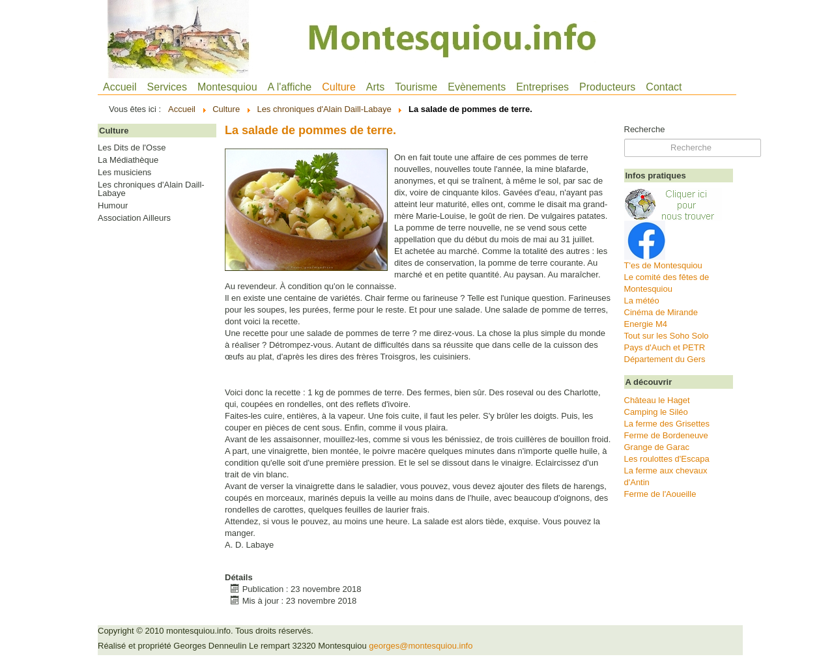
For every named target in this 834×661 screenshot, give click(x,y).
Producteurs (607, 86)
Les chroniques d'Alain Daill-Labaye (151, 189)
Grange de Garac (656, 447)
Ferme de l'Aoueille (660, 494)
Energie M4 (645, 324)
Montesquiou (227, 86)
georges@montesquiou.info (420, 646)
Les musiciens (124, 172)
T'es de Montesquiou (663, 265)
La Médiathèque (128, 160)
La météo (641, 300)
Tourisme (416, 86)
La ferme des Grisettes (667, 424)
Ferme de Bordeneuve (666, 435)
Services (167, 86)
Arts (375, 86)
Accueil (120, 86)
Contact (664, 86)
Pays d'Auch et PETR (665, 347)
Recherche (644, 129)
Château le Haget (657, 400)
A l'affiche (290, 86)
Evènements (477, 86)
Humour (113, 205)
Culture (339, 86)
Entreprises (542, 86)
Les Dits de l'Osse (131, 147)
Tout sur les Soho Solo (666, 336)
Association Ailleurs (134, 218)
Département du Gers (665, 359)
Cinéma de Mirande (661, 312)
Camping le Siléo (656, 412)
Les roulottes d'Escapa (667, 459)
